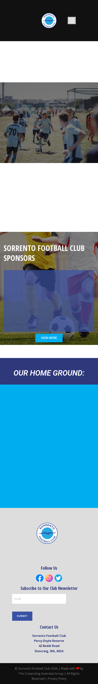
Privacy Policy (57, 679)
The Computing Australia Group (40, 673)
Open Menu (72, 20)
